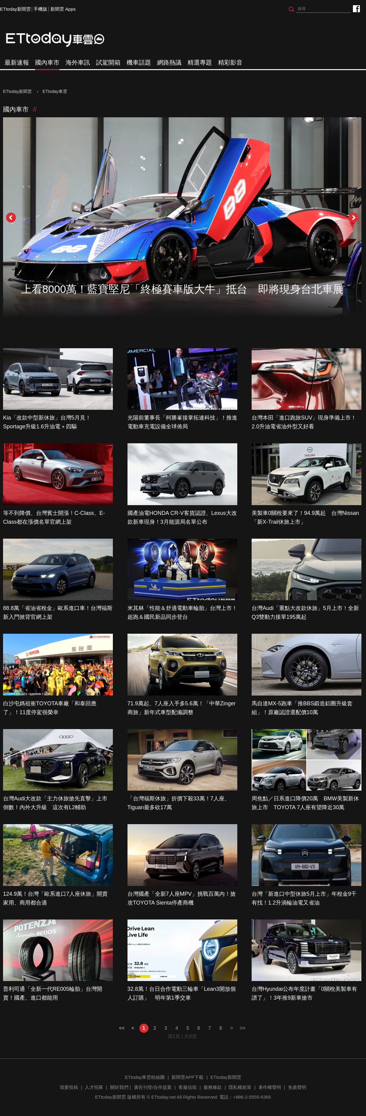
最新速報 (17, 62)
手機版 (40, 9)
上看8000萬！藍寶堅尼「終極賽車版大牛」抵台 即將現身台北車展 (182, 289)
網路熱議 (169, 62)
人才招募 (94, 1087)
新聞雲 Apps (63, 9)
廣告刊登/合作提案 (153, 1087)
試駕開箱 (108, 62)
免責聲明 (297, 1087)
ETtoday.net (163, 1097)
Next (353, 217)
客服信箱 (187, 1087)
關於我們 (119, 1087)
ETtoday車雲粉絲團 (356, 8)
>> (243, 1028)
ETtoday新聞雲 (15, 9)
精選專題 (200, 62)
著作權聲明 (269, 1087)
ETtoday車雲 (61, 39)
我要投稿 (69, 1087)
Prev (11, 217)
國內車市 (47, 62)
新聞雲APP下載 (187, 1077)
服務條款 (212, 1087)
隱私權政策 (239, 1087)
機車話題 (139, 62)
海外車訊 (78, 62)
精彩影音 (230, 62)
